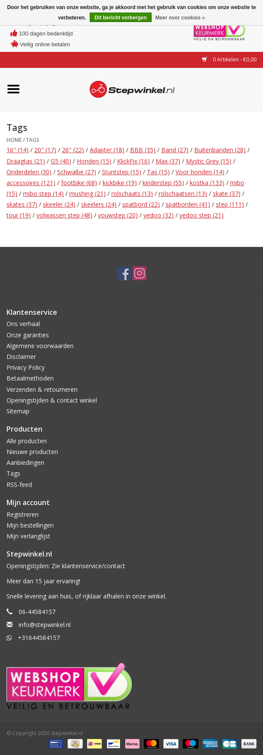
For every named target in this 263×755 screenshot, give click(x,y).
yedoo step (201, 215)
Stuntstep (121, 172)
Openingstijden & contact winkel (51, 400)
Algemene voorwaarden (40, 346)
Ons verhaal (23, 324)
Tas (158, 172)
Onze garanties (27, 335)
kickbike (120, 183)
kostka (207, 183)
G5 (61, 161)
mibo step (43, 193)
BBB (143, 150)
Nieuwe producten (32, 452)
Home (14, 140)
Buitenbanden (220, 150)
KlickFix (133, 161)
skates (21, 204)
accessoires (30, 183)
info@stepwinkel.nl (45, 625)
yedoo (158, 215)
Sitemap (17, 411)
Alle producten (26, 441)
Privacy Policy (25, 367)
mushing (87, 193)
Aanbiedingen (25, 462)
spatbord (141, 204)
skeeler (59, 204)
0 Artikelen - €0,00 (229, 59)
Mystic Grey (208, 161)
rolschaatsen (183, 193)
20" (45, 150)
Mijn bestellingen (30, 525)
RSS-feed (19, 484)
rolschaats (132, 193)
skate (226, 193)
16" (17, 150)
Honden (94, 161)
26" (73, 150)
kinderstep (163, 183)
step (230, 204)
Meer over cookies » (180, 18)
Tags (32, 140)
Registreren (22, 514)
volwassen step (64, 215)
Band (174, 150)
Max (168, 161)
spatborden (188, 204)
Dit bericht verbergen (120, 18)
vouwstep (118, 215)
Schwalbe (76, 172)
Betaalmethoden (30, 378)
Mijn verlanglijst (28, 536)
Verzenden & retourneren (42, 389)
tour (18, 215)
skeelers (99, 204)
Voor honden (199, 172)
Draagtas (25, 161)
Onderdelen (29, 172)
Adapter (107, 150)
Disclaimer (21, 356)
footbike (79, 183)
